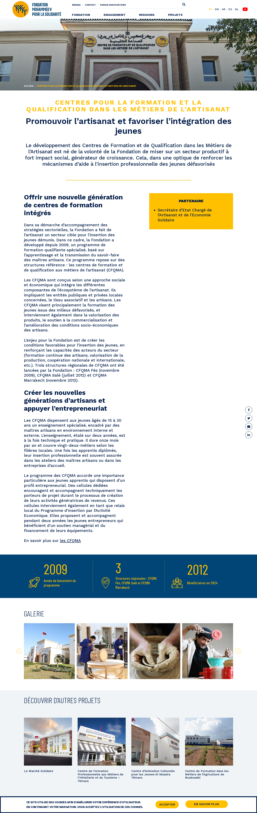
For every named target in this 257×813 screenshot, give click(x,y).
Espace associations (113, 5)
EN (217, 9)
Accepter (167, 805)
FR (210, 9)
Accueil (29, 86)
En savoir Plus (206, 804)
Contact (90, 5)
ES (230, 9)
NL (237, 9)
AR (223, 9)
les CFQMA (70, 540)
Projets (175, 15)
